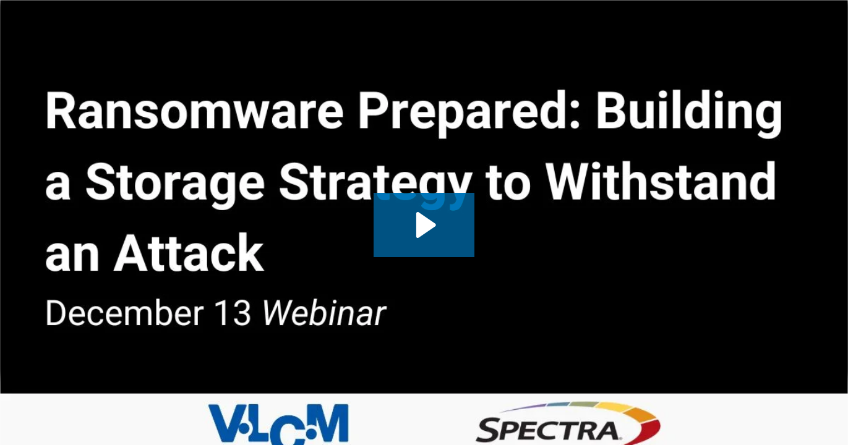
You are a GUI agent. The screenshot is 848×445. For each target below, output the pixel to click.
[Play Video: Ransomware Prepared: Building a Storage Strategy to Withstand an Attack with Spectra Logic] (424, 225)
